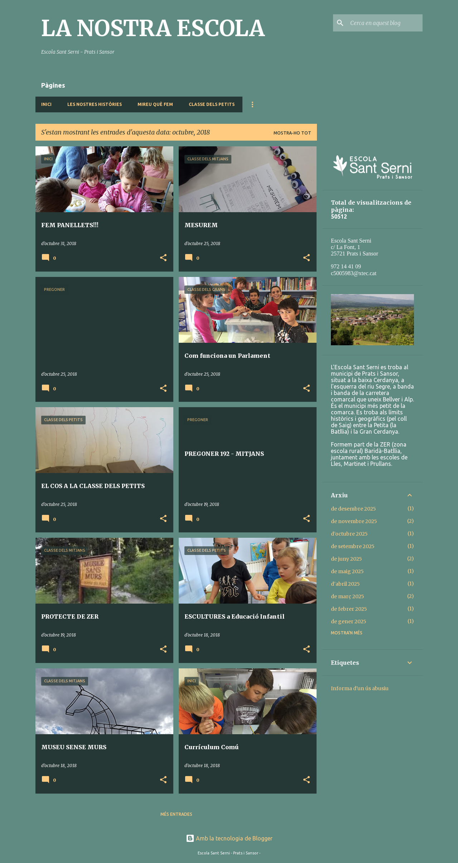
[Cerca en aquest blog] (385, 22)
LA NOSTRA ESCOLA (153, 28)
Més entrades (176, 814)
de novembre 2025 (354, 521)
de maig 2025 (347, 571)
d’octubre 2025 (349, 534)
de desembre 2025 (353, 509)
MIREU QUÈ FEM (155, 104)
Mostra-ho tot (292, 133)
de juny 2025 (346, 559)
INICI (46, 104)
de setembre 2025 (353, 546)
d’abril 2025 (345, 584)
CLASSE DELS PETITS (212, 104)
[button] (163, 258)
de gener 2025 (348, 621)
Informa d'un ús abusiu (360, 688)
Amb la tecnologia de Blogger (229, 838)
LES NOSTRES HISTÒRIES (94, 104)
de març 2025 (347, 596)
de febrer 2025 (349, 609)
